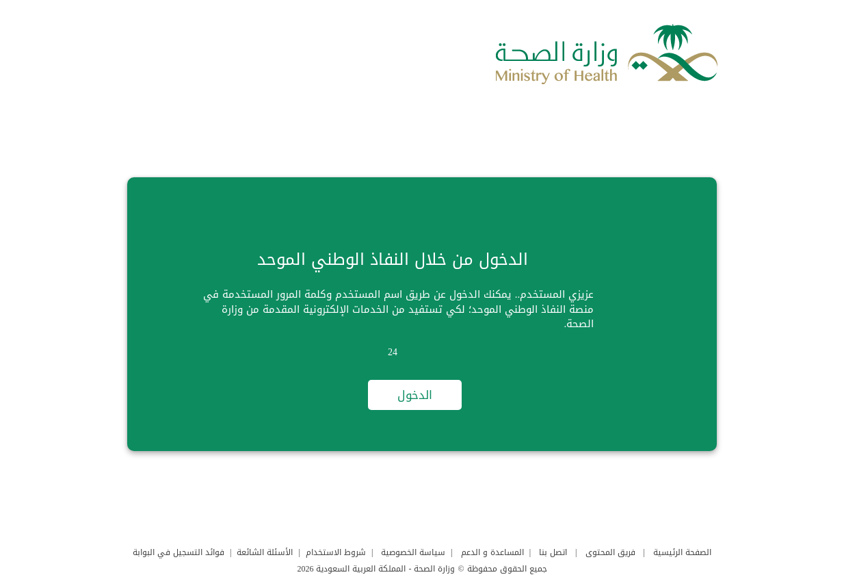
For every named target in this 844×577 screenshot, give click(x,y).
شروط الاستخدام (336, 552)
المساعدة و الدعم (492, 552)
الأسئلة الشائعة (265, 552)
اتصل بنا (553, 552)
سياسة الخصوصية (413, 552)
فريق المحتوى (610, 552)
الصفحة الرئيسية (682, 552)
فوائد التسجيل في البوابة (178, 552)
